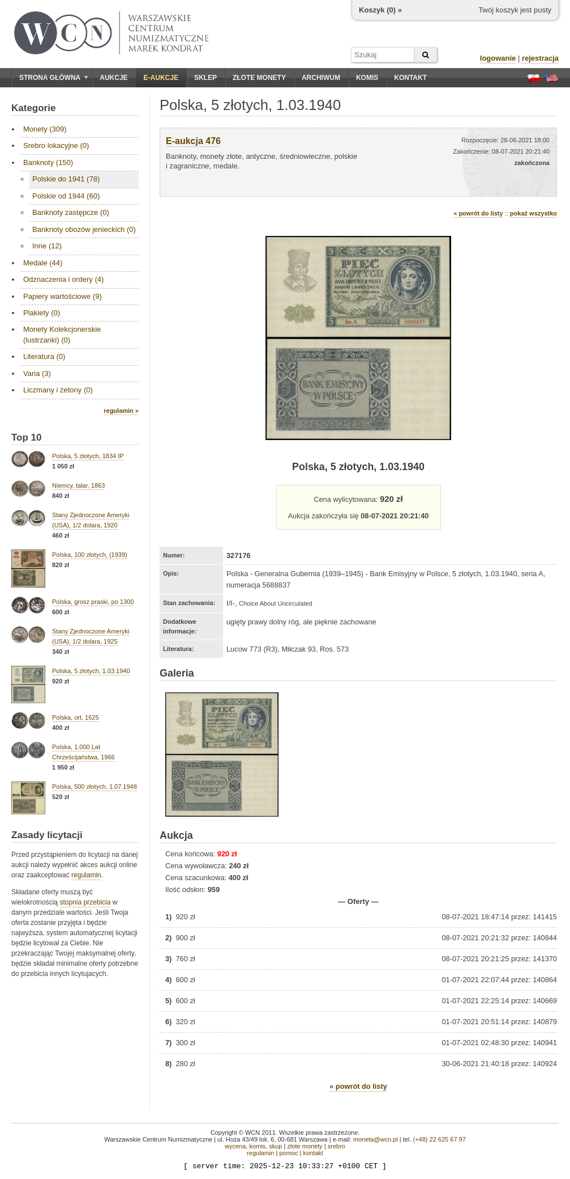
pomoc (288, 1153)
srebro (336, 1146)
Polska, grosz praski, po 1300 (93, 601)
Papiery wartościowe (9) (62, 296)
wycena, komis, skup (253, 1146)
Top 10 (26, 437)
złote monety (304, 1146)
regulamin (86, 875)
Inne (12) (47, 246)
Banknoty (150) (48, 162)
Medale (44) (42, 263)
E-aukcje (161, 78)
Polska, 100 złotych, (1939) (89, 554)
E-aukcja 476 (193, 141)
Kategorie (33, 108)
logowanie (498, 58)
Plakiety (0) (41, 313)
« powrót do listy (478, 213)
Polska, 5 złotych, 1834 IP (88, 456)
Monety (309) (45, 129)
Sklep (205, 78)
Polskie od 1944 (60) (66, 196)
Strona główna (53, 78)
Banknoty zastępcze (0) (70, 212)
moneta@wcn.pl (375, 1139)
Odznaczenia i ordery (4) (63, 279)
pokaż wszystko (533, 213)
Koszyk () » (380, 10)
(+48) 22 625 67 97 (439, 1139)
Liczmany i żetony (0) (58, 390)
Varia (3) (37, 373)
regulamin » (121, 410)
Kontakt (410, 78)
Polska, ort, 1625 (75, 717)
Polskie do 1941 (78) (66, 179)
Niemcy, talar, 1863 (78, 485)
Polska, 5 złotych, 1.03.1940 (91, 670)
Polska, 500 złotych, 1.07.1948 (94, 786)
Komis (367, 78)
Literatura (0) (44, 356)
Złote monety (259, 78)
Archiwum (321, 78)
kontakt (313, 1153)
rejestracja (540, 58)
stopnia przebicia (84, 902)
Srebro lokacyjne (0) (56, 145)
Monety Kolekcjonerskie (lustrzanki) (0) (62, 334)
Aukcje (113, 78)
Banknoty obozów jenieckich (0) (84, 229)
